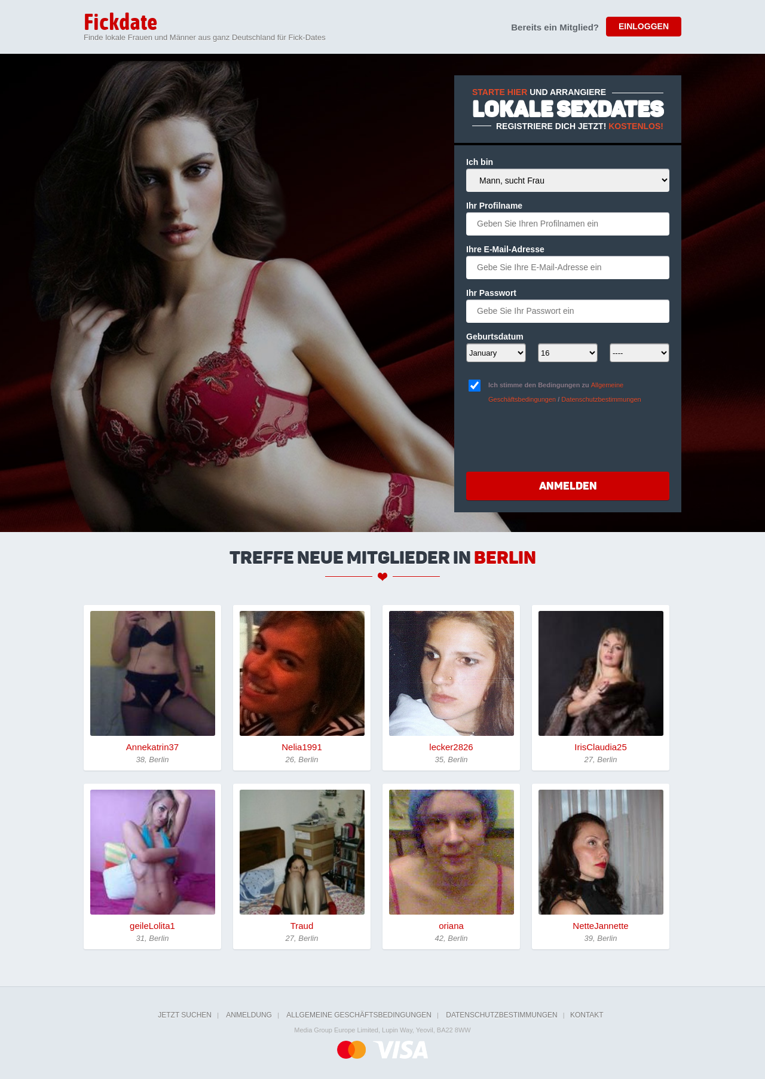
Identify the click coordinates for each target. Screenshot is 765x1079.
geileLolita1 (152, 926)
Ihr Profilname (494, 205)
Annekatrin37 (152, 747)
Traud (302, 926)
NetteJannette (600, 926)
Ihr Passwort (491, 293)
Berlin (505, 557)
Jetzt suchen (185, 1015)
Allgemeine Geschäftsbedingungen (359, 1015)
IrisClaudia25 (600, 747)
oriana (451, 926)
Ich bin (479, 162)
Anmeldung (249, 1015)
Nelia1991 (301, 747)
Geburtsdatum (495, 336)
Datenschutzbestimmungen (601, 399)
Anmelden (568, 486)
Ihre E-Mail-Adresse (505, 249)
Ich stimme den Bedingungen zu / (564, 392)
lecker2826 (451, 747)
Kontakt (587, 1015)
